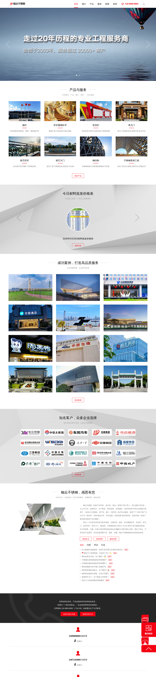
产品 (92, 4)
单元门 (131, 125)
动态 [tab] (82, 544)
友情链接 (121, 652)
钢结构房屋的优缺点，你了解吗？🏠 (98, 569)
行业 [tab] (103, 544)
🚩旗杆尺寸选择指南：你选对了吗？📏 (99, 552)
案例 (99, 4)
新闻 (107, 4)
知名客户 (61, 652)
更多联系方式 (89, 612)
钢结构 (96, 160)
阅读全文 (85, 537)
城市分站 (101, 652)
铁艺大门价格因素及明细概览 (95, 579)
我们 (84, 4)
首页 (76, 4)
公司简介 (40, 652)
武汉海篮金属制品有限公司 (69, 664)
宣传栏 (96, 125)
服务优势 (113, 537)
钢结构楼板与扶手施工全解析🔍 (96, 565)
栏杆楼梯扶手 (60, 125)
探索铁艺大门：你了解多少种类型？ (98, 576)
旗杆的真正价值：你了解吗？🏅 (96, 555)
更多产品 (78, 175)
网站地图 (111, 652)
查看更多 (78, 473)
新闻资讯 (81, 652)
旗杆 (24, 125)
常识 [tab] (96, 544)
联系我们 (91, 652)
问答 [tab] (89, 544)
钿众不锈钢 (26, 4)
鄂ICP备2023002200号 (99, 664)
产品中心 (50, 652)
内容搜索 (143, 4)
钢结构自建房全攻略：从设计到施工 (98, 572)
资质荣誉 (99, 537)
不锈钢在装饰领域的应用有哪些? (97, 559)
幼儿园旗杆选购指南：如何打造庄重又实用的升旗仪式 (105, 548)
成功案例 (71, 652)
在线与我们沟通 (67, 612)
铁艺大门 (60, 160)
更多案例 (78, 399)
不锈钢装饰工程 (131, 160)
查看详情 (78, 244)
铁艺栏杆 (24, 160)
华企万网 (76, 668)
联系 (115, 4)
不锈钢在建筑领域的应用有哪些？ (97, 562)
